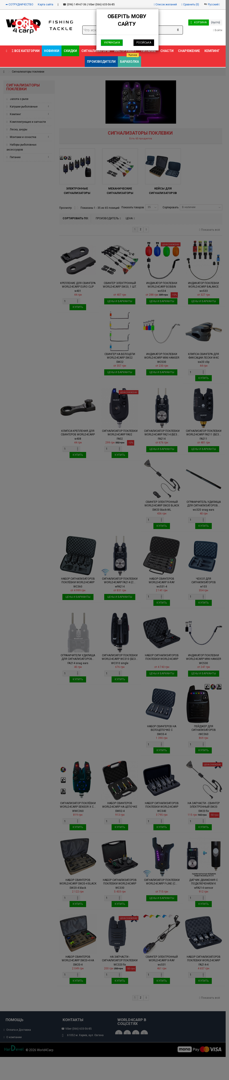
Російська (143, 42)
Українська (112, 42)
